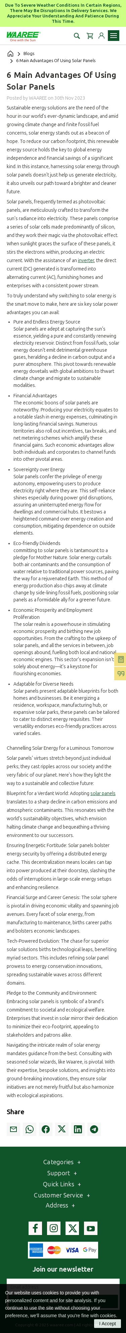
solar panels (103, 793)
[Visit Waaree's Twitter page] (72, 1228)
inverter (86, 260)
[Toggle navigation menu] (113, 35)
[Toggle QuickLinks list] (79, 1184)
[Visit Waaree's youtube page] (90, 1228)
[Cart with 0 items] (89, 35)
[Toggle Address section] (73, 1205)
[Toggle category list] (79, 1162)
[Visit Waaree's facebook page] (35, 1228)
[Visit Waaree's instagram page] (53, 1228)
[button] (77, 35)
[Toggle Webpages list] (75, 1173)
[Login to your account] (101, 36)
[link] (13, 1129)
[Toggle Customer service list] (88, 1195)
